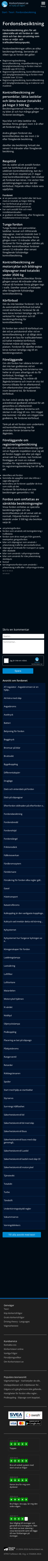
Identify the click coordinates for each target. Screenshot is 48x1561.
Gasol (6, 888)
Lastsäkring (9, 965)
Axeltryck (8, 714)
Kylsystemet (10, 929)
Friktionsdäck (10, 847)
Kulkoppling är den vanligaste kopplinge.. (24, 913)
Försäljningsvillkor (12, 1357)
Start (4, 12)
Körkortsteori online (13, 1349)
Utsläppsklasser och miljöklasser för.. (22, 1385)
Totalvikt (8, 1183)
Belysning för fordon (14, 731)
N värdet (8, 1007)
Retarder (8, 1065)
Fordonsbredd (11, 822)
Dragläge (8, 780)
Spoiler (7, 1081)
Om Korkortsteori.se (14, 1361)
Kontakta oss (10, 1344)
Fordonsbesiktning (26, 12)
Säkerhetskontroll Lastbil (16, 1150)
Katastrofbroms (11, 904)
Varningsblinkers (12, 1225)
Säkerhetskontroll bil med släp (19, 1122)
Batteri (7, 722)
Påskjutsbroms (11, 1048)
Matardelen (9, 990)
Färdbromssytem (12, 863)
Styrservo (8, 1098)
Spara (18, 671)
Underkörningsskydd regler (17, 1208)
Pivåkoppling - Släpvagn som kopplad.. (22, 1397)
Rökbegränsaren (12, 1073)
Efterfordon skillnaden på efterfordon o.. (24, 805)
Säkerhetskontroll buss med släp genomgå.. (20, 1141)
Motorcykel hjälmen (14, 998)
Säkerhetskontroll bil (14, 1114)
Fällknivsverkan (11, 855)
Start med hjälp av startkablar (18, 1089)
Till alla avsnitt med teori (21, 1234)
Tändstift (8, 1200)
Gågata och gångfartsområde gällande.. (23, 1389)
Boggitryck (9, 739)
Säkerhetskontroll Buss (15, 1131)
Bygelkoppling (11, 764)
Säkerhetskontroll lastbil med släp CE (22, 1159)
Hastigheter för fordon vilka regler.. (21, 1393)
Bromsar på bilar (12, 747)
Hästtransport (11, 896)
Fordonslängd (10, 838)
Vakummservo (11, 1216)
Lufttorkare (9, 982)
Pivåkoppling (10, 1031)
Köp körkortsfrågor (13, 1313)
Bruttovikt (9, 756)
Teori (11, 12)
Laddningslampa (12, 957)
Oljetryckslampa (12, 1023)
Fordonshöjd (10, 830)
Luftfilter (8, 974)
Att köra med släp (12, 698)
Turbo (7, 1192)
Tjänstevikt (9, 1175)
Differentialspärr (12, 772)
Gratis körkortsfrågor (14, 1317)
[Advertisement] (24, 601)
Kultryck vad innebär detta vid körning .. (23, 921)
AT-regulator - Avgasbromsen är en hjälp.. (21, 688)
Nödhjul (8, 1015)
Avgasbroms (10, 706)
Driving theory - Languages (17, 1321)
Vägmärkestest (11, 1325)
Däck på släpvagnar (13, 797)
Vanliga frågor (10, 1353)
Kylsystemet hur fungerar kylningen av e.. (23, 939)
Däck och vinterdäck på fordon (19, 789)
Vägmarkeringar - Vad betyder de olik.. (22, 1380)
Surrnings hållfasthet (14, 1106)
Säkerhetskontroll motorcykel (18, 1167)
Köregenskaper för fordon (17, 949)
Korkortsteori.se (36, 1549)
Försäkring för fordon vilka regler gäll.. (22, 880)
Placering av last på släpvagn (18, 1040)
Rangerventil (10, 1056)
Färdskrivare (10, 871)
